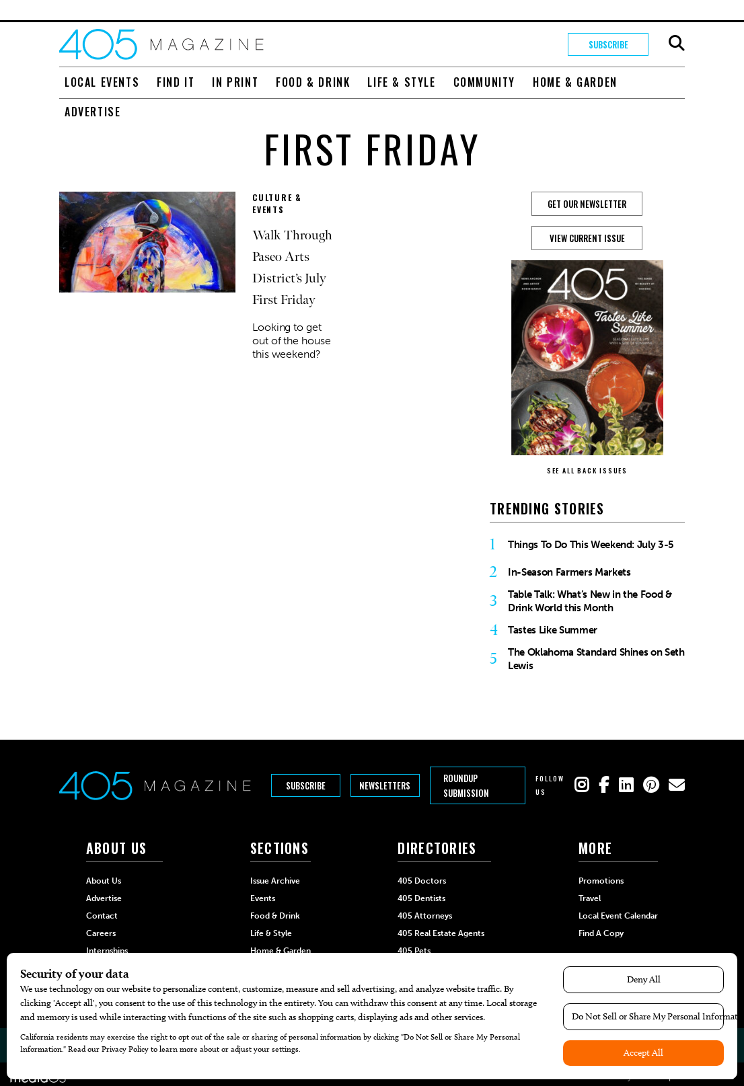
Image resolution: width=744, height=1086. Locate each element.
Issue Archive (275, 881)
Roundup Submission (466, 785)
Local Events (102, 82)
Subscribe (608, 44)
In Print (235, 82)
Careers (101, 933)
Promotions (601, 881)
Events (262, 898)
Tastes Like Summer (552, 630)
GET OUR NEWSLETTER (587, 203)
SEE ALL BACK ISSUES (587, 470)
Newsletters (384, 785)
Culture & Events (277, 203)
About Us (103, 881)
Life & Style (401, 82)
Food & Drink (313, 82)
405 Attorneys (425, 916)
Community (484, 82)
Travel (590, 898)
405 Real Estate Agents (441, 933)
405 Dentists (421, 898)
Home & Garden (575, 82)
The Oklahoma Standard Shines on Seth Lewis (596, 659)
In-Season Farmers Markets (569, 572)
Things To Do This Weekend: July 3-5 (591, 545)
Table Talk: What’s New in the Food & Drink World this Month (590, 601)
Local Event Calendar (618, 916)
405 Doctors (422, 881)
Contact (102, 916)
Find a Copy (601, 933)
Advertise (92, 112)
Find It (175, 82)
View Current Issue (587, 238)
